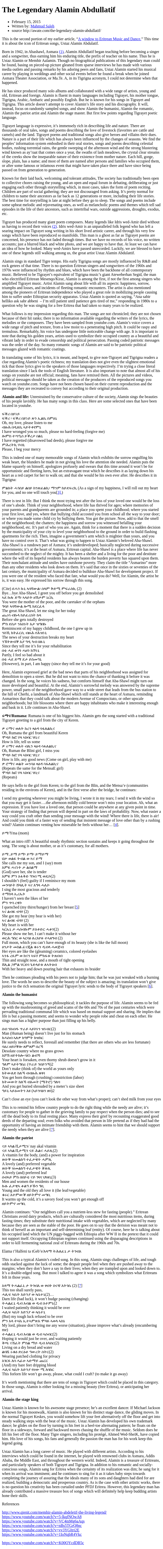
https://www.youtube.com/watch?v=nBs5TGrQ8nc (42, 1525)
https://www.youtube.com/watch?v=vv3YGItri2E (40, 1530)
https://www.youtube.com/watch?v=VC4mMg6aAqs (43, 1521)
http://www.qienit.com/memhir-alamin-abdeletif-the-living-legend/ (54, 1512)
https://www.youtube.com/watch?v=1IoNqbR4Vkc (42, 1534)
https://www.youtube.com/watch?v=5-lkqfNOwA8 (42, 1517)
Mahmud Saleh (42, 26)
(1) (61, 52)
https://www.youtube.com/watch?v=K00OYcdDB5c (43, 1543)
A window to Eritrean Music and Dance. (109, 39)
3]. (60, 492)
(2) (54, 226)
